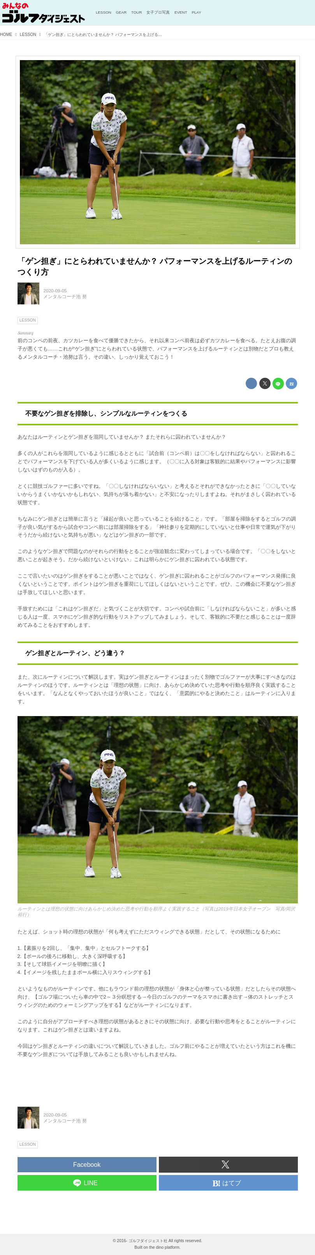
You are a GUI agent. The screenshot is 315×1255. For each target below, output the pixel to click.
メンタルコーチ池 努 (64, 296)
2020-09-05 (55, 290)
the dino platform (164, 1247)
